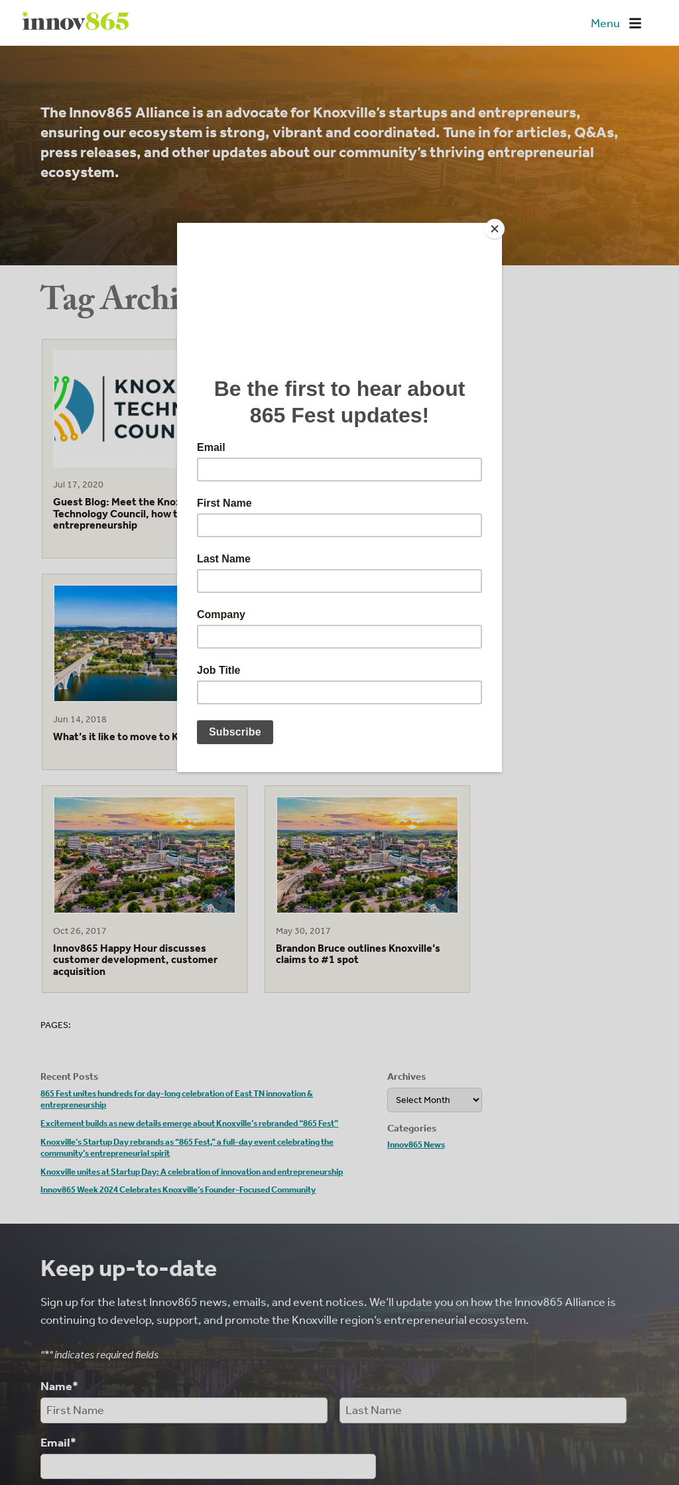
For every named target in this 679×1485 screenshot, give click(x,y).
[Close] (499, 226)
